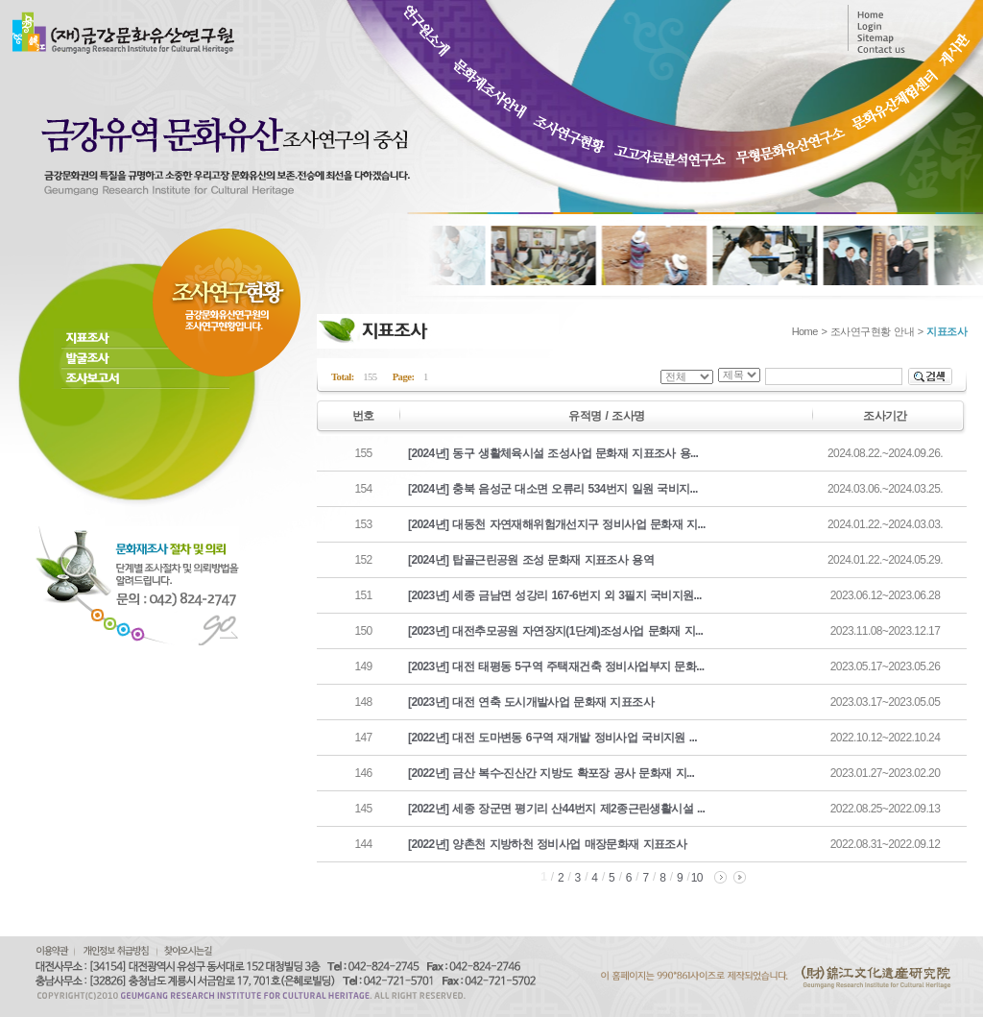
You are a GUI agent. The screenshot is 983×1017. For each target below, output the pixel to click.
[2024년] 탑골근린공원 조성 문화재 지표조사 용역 (531, 560)
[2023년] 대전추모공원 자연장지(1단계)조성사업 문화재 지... (555, 631)
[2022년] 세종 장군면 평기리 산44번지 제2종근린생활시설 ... (556, 808)
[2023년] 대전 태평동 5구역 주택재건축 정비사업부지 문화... (556, 666)
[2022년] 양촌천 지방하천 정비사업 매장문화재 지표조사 (547, 844)
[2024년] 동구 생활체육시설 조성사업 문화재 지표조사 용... (553, 453)
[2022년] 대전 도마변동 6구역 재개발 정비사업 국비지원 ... (552, 737)
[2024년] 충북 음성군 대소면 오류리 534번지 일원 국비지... (553, 489)
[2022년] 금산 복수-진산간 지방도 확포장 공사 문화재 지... (551, 773)
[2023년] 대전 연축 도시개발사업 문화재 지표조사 (531, 702)
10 (697, 877)
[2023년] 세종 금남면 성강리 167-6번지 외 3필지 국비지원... (555, 595)
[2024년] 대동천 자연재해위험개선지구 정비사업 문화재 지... (557, 524)
